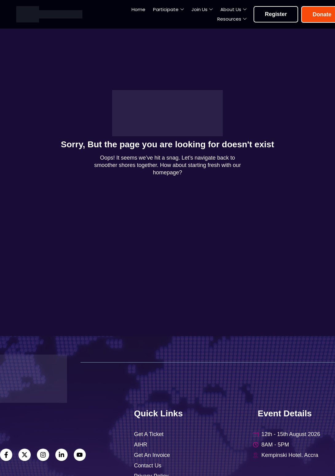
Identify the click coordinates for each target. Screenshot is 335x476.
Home (139, 9)
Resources (232, 19)
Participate (168, 10)
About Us (234, 10)
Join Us (202, 10)
